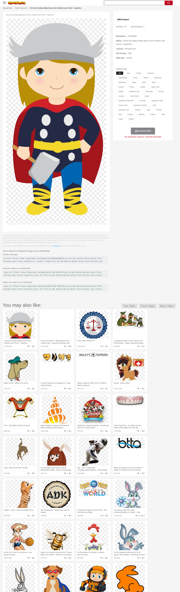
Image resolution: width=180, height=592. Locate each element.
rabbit (120, 91)
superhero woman (140, 105)
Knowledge (91, 578)
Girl (96, 574)
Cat (50, 571)
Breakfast (31, 581)
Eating (109, 581)
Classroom (50, 578)
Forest (132, 567)
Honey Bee (96, 571)
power (132, 87)
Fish (85, 571)
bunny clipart (167, 306)
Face (115, 574)
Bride (40, 574)
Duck (68, 571)
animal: (25, 571)
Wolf (145, 571)
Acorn (31, 567)
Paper (110, 578)
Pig (124, 571)
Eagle (74, 571)
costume (150, 73)
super (134, 82)
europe (121, 87)
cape (148, 110)
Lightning (87, 567)
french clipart (148, 306)
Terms (121, 587)
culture (153, 114)
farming (142, 101)
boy (100, 574)
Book (44, 578)
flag (154, 105)
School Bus (78, 578)
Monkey (113, 571)
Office (116, 578)
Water (112, 567)
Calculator (129, 578)
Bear (34, 571)
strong (161, 91)
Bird (39, 571)
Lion (108, 571)
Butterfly (44, 571)
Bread (115, 581)
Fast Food (55, 581)
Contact (138, 587)
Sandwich (72, 581)
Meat (65, 581)
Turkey (140, 571)
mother (131, 119)
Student (32, 578)
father (105, 574)
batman (141, 114)
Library (99, 578)
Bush (117, 567)
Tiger (134, 571)
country (121, 96)
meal (144, 82)
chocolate (149, 91)
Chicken (54, 571)
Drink (48, 581)
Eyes (76, 574)
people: (25, 574)
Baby (36, 574)
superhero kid (134, 91)
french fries (123, 105)
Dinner (99, 581)
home (88, 574)
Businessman (60, 574)
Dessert (43, 581)
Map (85, 578)
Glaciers (75, 567)
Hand (126, 574)
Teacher (38, 578)
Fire (64, 567)
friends (159, 110)
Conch (55, 567)
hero (128, 73)
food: (24, 581)
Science (104, 578)
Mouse (119, 571)
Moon (93, 567)
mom (163, 114)
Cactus (49, 567)
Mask (31, 574)
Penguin (129, 571)
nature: (25, 567)
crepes (142, 87)
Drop (127, 567)
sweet (147, 96)
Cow (60, 571)
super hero (155, 87)
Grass (81, 567)
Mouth (110, 574)
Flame (69, 567)
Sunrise (99, 567)
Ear (72, 574)
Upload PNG (153, 587)
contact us (56, 246)
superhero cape (157, 101)
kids (120, 114)
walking (82, 574)
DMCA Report (123, 20)
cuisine (130, 114)
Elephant (80, 571)
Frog (90, 571)
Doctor (68, 574)
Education (71, 578)
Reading (58, 578)
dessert (137, 110)
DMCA (144, 587)
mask (154, 82)
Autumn (37, 567)
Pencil (64, 578)
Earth (60, 567)
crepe (120, 119)
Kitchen (93, 581)
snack (146, 78)
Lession (136, 578)
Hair (92, 574)
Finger (121, 574)
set (119, 73)
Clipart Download (21, 8)
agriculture (122, 82)
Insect (103, 571)
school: (25, 578)
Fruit (60, 581)
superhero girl (123, 110)
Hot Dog (127, 581)
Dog (64, 571)
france (138, 73)
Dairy (37, 581)
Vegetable (86, 581)
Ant (31, 571)
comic (135, 78)
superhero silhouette (126, 101)
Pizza (104, 581)
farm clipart (129, 306)
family (46, 574)
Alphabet (122, 578)
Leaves (43, 567)
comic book (134, 96)
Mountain (106, 567)
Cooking (120, 581)
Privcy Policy (129, 587)
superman (158, 78)
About (115, 587)
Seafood (78, 581)
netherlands (122, 78)
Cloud (122, 567)
